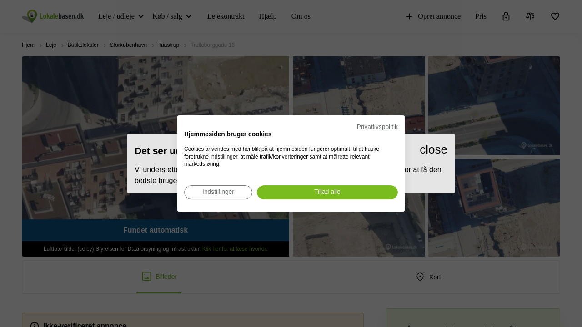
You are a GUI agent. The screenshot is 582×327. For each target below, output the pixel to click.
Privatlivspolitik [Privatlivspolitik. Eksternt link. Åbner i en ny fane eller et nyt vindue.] (377, 127)
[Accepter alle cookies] (327, 192)
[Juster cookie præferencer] (218, 192)
